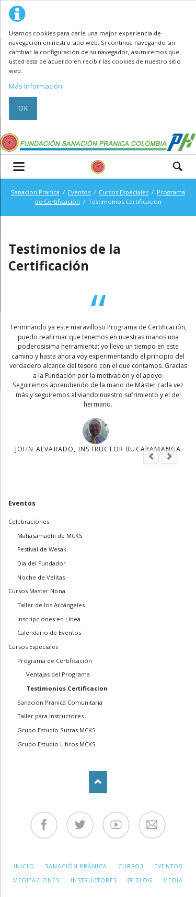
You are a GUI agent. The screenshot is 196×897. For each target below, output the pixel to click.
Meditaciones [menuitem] (36, 880)
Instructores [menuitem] (94, 880)
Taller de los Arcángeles (51, 605)
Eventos (79, 192)
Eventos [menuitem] (168, 866)
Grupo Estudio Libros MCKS (56, 744)
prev (151, 456)
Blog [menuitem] (144, 880)
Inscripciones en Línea (48, 619)
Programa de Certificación (54, 661)
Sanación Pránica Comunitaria (59, 702)
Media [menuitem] (173, 880)
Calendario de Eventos (49, 632)
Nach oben (98, 782)
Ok (23, 108)
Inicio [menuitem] (24, 866)
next (169, 456)
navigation (18, 166)
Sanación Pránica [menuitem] (76, 866)
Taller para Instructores (50, 716)
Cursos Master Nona (36, 591)
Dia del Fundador (41, 563)
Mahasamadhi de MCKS (50, 535)
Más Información (35, 86)
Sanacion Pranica (35, 192)
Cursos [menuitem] (131, 866)
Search (177, 166)
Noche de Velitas (41, 577)
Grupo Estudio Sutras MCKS (56, 730)
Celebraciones (28, 521)
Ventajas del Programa (58, 674)
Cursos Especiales (123, 192)
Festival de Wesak (41, 549)
